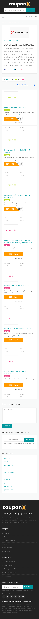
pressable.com (8, 490)
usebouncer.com (9, 476)
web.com (7, 458)
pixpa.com (7, 483)
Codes (13, 79)
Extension (7, 551)
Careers (6, 537)
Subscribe (29, 439)
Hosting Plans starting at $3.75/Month (18, 285)
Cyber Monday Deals (10, 572)
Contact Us (7, 544)
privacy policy (11, 446)
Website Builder (11, 23)
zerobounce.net (9, 472)
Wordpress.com (9, 462)
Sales (21, 79)
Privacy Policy (8, 547)
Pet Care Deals (8, 576)
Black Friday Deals (9, 565)
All (6, 79)
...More (20, 115)
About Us (6, 533)
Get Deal (13, 254)
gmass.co (7, 479)
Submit (7, 426)
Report (22, 130)
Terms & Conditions (9, 540)
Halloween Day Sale (9, 562)
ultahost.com (8, 486)
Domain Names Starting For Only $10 (17, 328)
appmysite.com (9, 469)
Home (4, 23)
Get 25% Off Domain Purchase (15, 107)
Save (6, 130)
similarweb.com (9, 465)
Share (22, 128)
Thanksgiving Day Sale (10, 569)
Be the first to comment (26, 85)
